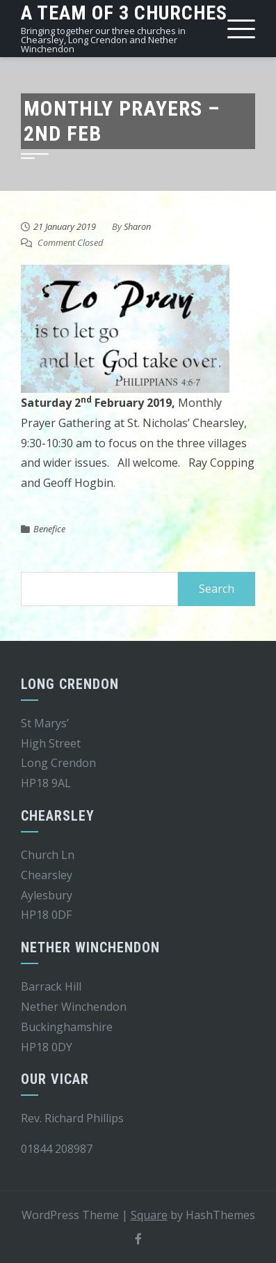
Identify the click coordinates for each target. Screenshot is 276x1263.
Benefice (49, 528)
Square (149, 1215)
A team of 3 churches (124, 12)
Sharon (137, 226)
